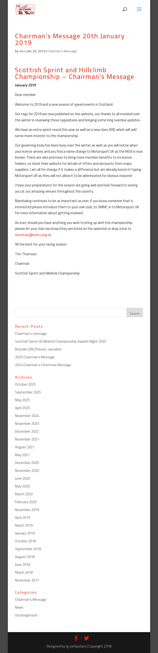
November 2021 (27, 439)
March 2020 (24, 494)
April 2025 (22, 407)
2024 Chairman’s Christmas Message (43, 364)
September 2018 (28, 548)
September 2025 (28, 392)
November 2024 (27, 415)
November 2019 (27, 509)
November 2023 (27, 423)
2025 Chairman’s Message (35, 357)
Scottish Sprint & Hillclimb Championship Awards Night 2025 (60, 341)
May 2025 (22, 400)
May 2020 (22, 486)
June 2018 (22, 564)
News (19, 607)
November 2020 (27, 470)
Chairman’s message (31, 333)
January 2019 (25, 533)
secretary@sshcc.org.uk (33, 234)
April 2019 (22, 517)
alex (22, 51)
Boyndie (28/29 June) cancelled (38, 349)
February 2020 (26, 501)
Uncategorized (26, 615)
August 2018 (25, 556)
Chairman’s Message (62, 51)
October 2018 (25, 541)
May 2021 (22, 454)
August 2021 (25, 447)
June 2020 (22, 478)
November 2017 (27, 580)
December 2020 (27, 462)
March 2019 (24, 525)
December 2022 (27, 431)
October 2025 (25, 384)
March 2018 (24, 572)
